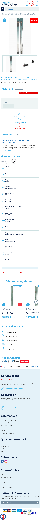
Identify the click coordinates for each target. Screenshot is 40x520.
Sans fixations (9, 106)
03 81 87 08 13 (6, 379)
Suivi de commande (6, 428)
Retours (3, 430)
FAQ (2, 474)
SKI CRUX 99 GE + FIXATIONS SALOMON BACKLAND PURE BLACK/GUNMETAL (9, 311)
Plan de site (4, 485)
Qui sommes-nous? (13, 439)
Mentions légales (5, 446)
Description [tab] (8, 135)
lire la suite (7, 150)
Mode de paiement (6, 425)
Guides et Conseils (6, 477)
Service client (4, 443)
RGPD (2, 451)
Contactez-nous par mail (14, 388)
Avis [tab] (19, 135)
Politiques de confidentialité (8, 449)
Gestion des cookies (6, 487)
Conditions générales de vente (9, 420)
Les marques (4, 482)
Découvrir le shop (11, 408)
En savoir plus (10, 470)
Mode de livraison (6, 423)
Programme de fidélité (7, 433)
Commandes (9, 415)
